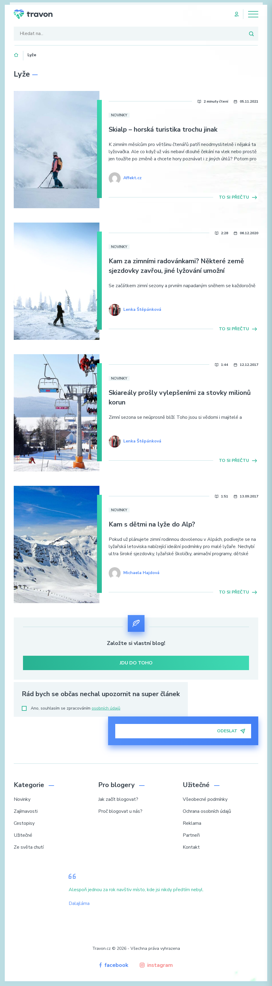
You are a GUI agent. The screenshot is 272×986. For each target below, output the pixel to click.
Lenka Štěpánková (142, 309)
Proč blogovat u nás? (120, 811)
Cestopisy (24, 823)
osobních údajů (106, 708)
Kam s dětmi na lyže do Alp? (152, 524)
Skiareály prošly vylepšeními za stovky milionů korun (180, 397)
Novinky (119, 115)
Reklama (192, 823)
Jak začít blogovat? (118, 799)
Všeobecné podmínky (205, 799)
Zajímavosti (26, 811)
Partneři (191, 835)
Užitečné (23, 835)
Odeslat (231, 731)
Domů (16, 54)
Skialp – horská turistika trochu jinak (163, 129)
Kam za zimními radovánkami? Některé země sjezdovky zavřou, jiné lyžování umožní (176, 266)
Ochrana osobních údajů (207, 811)
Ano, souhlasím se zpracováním (71, 708)
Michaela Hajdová (141, 573)
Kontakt (191, 847)
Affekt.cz (132, 178)
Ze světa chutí (29, 847)
